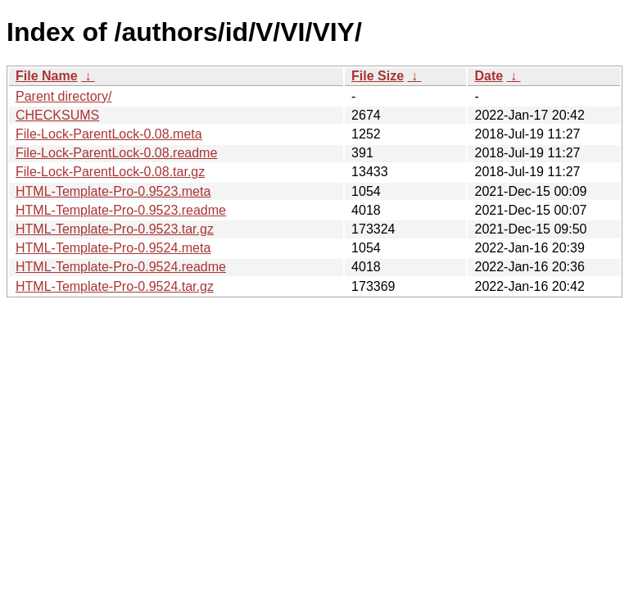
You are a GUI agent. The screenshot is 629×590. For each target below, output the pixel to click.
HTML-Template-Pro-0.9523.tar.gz (115, 229)
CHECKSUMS (57, 115)
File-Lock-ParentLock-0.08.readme (116, 153)
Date (488, 76)
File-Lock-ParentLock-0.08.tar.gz (110, 172)
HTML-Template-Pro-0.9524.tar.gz (115, 286)
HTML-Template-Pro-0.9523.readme (121, 210)
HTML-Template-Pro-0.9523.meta (113, 191)
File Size (377, 76)
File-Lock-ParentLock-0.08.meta (109, 134)
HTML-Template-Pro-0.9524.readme (121, 267)
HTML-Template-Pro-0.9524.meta (113, 248)
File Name (47, 76)
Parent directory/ (63, 96)
